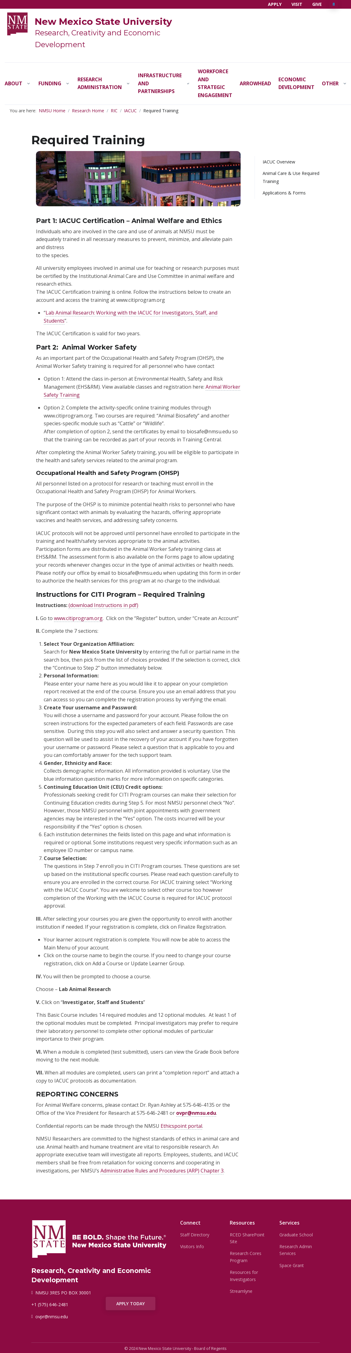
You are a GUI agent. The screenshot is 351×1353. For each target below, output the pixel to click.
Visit (296, 4)
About (13, 83)
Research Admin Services (295, 1250)
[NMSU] (17, 23)
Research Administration (100, 83)
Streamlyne (241, 1291)
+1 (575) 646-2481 (49, 1304)
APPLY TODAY (130, 1303)
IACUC (130, 111)
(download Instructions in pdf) (103, 605)
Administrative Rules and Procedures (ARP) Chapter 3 (162, 1170)
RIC (114, 111)
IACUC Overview (279, 162)
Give (317, 4)
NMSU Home (52, 111)
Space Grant (291, 1265)
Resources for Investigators (244, 1275)
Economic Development (296, 83)
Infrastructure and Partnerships (160, 83)
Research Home (88, 111)
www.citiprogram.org (78, 618)
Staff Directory (194, 1235)
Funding (49, 83)
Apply (275, 4)
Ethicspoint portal (181, 1126)
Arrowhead (255, 83)
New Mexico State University (103, 21)
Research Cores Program (245, 1256)
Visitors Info (192, 1246)
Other (330, 83)
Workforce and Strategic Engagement (215, 83)
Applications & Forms (284, 193)
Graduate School (296, 1235)
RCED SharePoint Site (247, 1238)
